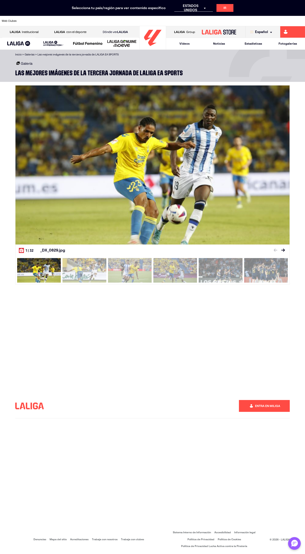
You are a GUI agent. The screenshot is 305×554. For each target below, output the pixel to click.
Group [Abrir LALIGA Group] (184, 32)
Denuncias (39, 539)
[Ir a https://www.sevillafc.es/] (271, 21)
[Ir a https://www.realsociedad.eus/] (257, 21)
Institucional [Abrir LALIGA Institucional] (24, 32)
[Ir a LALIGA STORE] (219, 32)
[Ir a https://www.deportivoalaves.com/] (85, 21)
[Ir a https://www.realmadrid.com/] (243, 21)
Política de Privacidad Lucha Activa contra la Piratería (214, 546)
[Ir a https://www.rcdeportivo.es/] (200, 21)
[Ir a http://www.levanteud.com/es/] (142, 21)
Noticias (219, 43)
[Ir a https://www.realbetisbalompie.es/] (228, 21)
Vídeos (184, 43)
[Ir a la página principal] (153, 47)
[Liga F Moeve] (88, 44)
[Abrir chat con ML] (294, 543)
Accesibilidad (222, 532)
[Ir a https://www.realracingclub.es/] (171, 21)
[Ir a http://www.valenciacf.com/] (286, 21)
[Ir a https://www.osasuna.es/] (56, 21)
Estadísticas (253, 43)
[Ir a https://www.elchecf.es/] (99, 21)
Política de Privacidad (200, 539)
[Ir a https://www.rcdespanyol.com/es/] (214, 21)
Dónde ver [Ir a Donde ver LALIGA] (115, 32)
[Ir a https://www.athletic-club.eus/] (28, 21)
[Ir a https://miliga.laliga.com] (292, 32)
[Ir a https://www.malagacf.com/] (157, 21)
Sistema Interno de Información (192, 532)
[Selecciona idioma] (262, 32)
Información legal (244, 532)
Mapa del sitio (58, 539)
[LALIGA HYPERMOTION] (53, 44)
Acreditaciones (79, 539)
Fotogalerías (288, 43)
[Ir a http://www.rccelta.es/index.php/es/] (71, 21)
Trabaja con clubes (132, 539)
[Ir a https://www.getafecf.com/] (128, 21)
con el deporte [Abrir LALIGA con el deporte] (70, 32)
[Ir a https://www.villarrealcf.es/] (300, 21)
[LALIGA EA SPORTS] (19, 44)
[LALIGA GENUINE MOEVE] (122, 44)
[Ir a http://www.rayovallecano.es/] (185, 21)
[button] (19, 43)
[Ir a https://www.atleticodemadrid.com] (42, 21)
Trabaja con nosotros (105, 539)
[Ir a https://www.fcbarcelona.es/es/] (114, 21)
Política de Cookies (229, 539)
